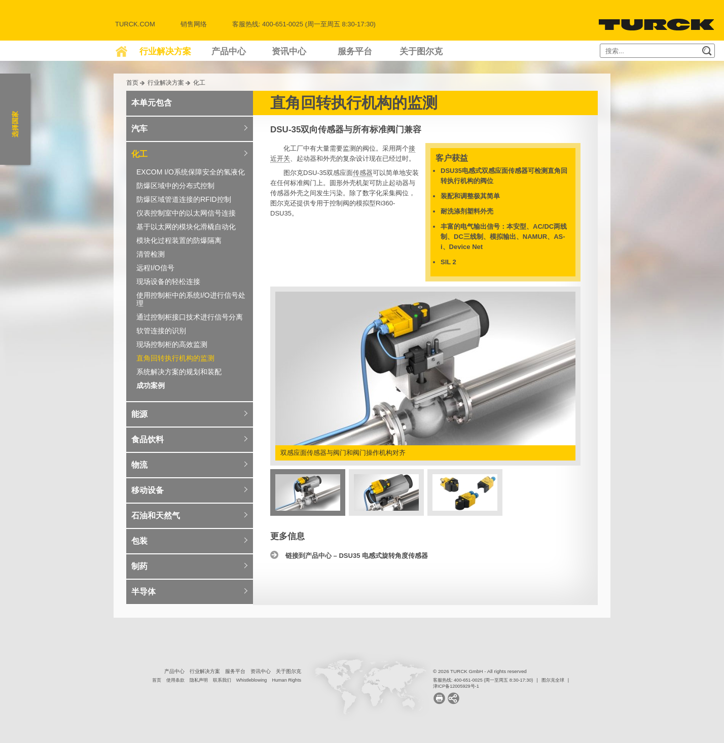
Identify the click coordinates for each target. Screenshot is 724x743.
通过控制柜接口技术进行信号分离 (189, 317)
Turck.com (135, 24)
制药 (139, 566)
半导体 (143, 591)
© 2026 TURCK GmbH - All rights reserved (480, 671)
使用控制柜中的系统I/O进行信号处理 (190, 299)
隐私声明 (199, 680)
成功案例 (150, 385)
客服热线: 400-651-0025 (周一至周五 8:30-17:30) (483, 680)
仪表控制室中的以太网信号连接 (186, 213)
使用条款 (175, 680)
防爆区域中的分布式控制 (175, 186)
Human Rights (286, 680)
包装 (139, 541)
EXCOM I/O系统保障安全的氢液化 (190, 172)
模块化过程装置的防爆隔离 (179, 240)
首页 (132, 82)
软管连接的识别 (161, 331)
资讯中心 (289, 51)
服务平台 (355, 51)
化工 (199, 82)
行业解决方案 (165, 51)
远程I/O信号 (155, 268)
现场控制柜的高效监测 (171, 344)
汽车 (139, 128)
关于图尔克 (421, 51)
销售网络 (193, 24)
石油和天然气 (155, 515)
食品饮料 (147, 439)
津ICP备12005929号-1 (456, 686)
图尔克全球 (552, 680)
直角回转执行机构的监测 (175, 358)
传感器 (363, 172)
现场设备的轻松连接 (168, 281)
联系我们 (222, 680)
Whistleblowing (251, 680)
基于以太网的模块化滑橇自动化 (186, 227)
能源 (139, 414)
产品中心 (228, 51)
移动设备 (147, 490)
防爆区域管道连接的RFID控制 (183, 199)
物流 (139, 465)
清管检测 (150, 254)
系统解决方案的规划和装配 (179, 372)
